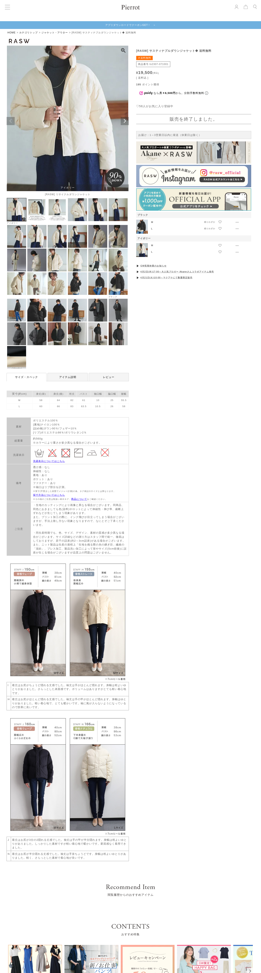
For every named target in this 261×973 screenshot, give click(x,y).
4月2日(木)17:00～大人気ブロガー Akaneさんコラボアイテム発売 (177, 271)
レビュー (108, 377)
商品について (79, 499)
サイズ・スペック (26, 377)
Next (125, 121)
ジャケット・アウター (54, 32)
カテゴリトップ (28, 32)
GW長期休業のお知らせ (153, 265)
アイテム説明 (67, 377)
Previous (11, 121)
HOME (12, 32)
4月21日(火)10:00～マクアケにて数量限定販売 (166, 277)
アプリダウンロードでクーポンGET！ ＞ (130, 25)
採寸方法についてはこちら (49, 495)
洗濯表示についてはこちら (49, 461)
